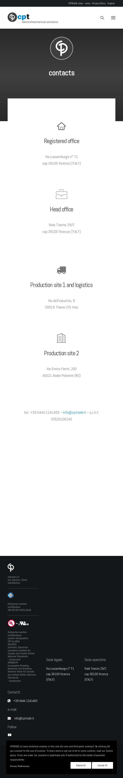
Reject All (81, 765)
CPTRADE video (75, 3)
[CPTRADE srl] (33, 17)
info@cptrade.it (74, 412)
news (87, 3)
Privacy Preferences (19, 766)
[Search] (100, 18)
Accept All (102, 765)
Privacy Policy (99, 3)
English (111, 3)
